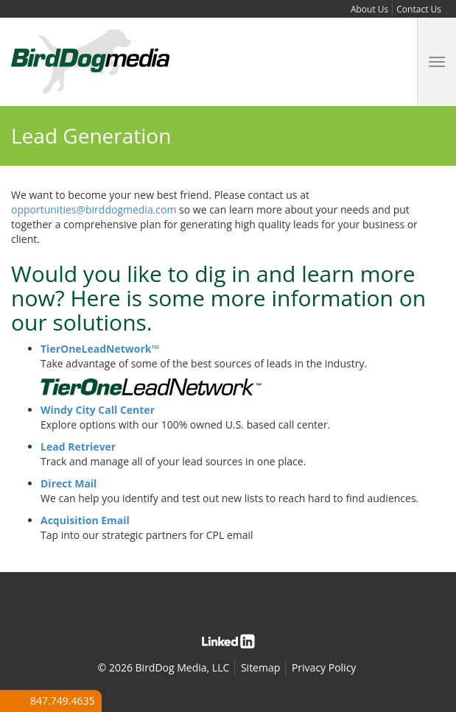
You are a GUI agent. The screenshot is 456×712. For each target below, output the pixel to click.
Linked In (228, 641)
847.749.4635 (62, 701)
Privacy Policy (324, 667)
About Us (369, 9)
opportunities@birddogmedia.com (93, 209)
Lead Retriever (78, 447)
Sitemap (260, 667)
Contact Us (418, 9)
